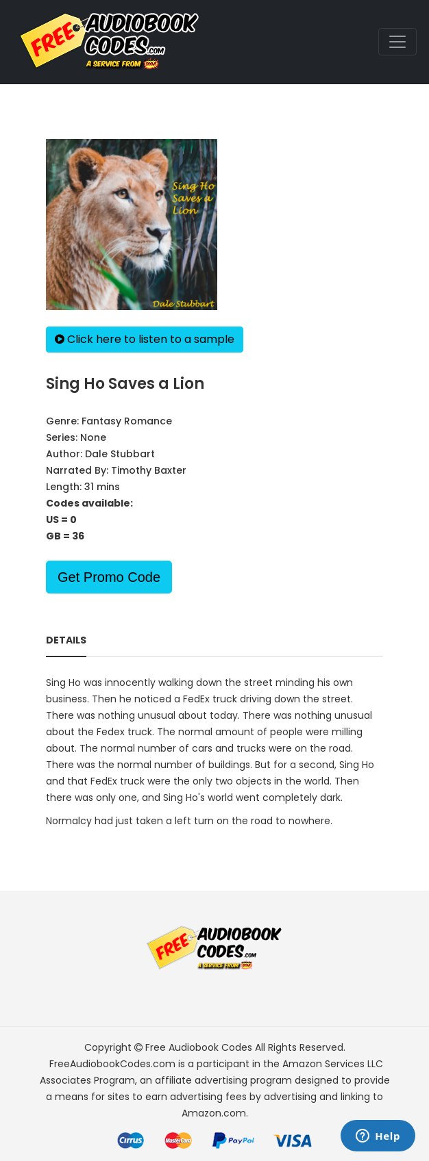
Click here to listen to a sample (144, 339)
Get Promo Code (109, 577)
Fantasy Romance (127, 421)
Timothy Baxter (148, 470)
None (93, 437)
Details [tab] (66, 640)
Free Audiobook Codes (198, 1047)
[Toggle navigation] (397, 41)
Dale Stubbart (120, 454)
